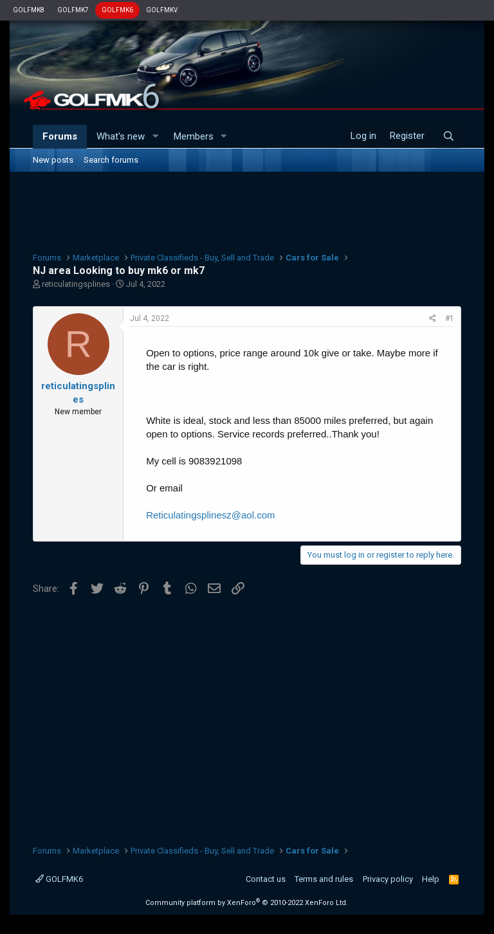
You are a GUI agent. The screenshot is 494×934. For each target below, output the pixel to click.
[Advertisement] (247, 210)
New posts (53, 160)
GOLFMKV (162, 10)
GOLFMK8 (28, 10)
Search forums (111, 160)
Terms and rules (324, 879)
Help (430, 879)
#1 (449, 318)
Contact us (266, 879)
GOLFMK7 (73, 10)
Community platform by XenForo (246, 903)
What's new (120, 136)
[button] (155, 137)
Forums (59, 136)
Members (194, 136)
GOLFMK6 (117, 10)
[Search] (448, 136)
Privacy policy (388, 879)
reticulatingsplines (76, 284)
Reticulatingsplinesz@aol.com (210, 514)
